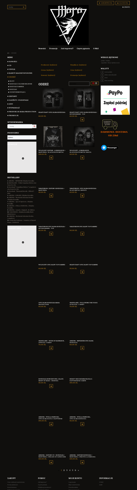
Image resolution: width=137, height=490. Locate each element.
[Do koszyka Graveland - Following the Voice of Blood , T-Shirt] (82, 304)
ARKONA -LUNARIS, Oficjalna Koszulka (21, 195)
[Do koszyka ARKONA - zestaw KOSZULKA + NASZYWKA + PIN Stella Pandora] (82, 452)
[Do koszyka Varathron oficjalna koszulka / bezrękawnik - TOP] (51, 229)
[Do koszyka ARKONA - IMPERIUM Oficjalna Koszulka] (82, 341)
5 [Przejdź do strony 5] (72, 460)
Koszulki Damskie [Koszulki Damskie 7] (17, 86)
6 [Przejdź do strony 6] (75, 460)
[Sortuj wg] (79, 84)
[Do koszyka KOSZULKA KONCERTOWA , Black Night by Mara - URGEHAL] (51, 378)
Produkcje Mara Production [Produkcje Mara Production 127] (22, 112)
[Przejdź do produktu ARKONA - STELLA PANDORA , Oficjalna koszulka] (84, 395)
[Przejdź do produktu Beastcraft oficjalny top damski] (84, 246)
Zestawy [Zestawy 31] (13, 96)
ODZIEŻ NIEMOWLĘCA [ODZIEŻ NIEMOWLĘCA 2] (17, 92)
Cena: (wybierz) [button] (76, 70)
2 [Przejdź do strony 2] (64, 460)
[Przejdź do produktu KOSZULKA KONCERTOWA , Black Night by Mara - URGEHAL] (53, 358)
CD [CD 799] (10, 65)
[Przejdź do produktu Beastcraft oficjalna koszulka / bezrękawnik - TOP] (84, 98)
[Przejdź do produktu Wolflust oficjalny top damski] (53, 246)
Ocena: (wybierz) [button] (47, 70)
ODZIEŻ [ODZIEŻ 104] (12, 77)
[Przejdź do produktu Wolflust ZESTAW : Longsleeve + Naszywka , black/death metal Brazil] (53, 135)
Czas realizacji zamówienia (15, 472)
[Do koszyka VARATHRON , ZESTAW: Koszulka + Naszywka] (51, 192)
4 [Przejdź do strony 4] (69, 460)
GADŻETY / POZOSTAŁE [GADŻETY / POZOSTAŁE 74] (18, 100)
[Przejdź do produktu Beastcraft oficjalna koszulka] (53, 98)
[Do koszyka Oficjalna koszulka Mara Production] (51, 304)
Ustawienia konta (74, 480)
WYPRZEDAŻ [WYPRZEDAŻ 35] (14, 108)
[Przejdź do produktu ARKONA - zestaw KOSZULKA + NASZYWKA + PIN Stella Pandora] (84, 432)
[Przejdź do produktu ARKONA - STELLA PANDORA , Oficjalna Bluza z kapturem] (53, 395)
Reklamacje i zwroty (13, 480)
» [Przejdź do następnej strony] (78, 460)
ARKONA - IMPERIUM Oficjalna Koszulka (21, 181)
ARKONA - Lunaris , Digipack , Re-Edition (22, 210)
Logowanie (72, 472)
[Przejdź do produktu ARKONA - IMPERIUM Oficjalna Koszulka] (84, 321)
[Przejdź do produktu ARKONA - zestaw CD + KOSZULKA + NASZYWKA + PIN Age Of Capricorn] (53, 432)
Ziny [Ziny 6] (11, 104)
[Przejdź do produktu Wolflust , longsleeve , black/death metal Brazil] (84, 135)
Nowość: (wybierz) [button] (48, 75)
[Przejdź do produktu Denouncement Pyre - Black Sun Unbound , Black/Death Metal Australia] (21, 164)
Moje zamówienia (74, 475)
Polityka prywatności (44, 477)
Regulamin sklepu (43, 480)
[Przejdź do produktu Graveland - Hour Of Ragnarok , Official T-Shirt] (53, 321)
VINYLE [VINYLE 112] (12, 69)
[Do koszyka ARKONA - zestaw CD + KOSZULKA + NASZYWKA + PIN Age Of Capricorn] (51, 452)
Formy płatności (12, 475)
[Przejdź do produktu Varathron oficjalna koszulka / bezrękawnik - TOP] (53, 209)
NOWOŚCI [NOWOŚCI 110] (13, 62)
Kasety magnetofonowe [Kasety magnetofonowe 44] (20, 73)
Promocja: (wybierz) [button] (78, 75)
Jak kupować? (42, 472)
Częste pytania (42, 475)
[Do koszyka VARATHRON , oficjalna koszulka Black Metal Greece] (82, 192)
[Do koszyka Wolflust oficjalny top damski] (51, 267)
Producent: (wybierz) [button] (49, 65)
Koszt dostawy (12, 477)
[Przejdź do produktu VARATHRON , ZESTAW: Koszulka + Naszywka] (53, 172)
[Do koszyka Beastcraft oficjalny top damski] (82, 267)
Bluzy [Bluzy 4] (12, 81)
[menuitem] (42, 48)
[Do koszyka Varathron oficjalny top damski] (82, 229)
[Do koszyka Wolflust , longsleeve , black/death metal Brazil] (82, 155)
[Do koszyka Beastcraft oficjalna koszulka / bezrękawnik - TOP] (82, 118)
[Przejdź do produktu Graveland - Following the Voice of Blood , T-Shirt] (84, 283)
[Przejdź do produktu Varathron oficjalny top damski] (84, 209)
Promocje (13, 115)
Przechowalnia (73, 477)
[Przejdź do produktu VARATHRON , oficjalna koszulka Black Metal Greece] (84, 172)
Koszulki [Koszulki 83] (13, 89)
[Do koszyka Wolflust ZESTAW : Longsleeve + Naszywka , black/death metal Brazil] (51, 155)
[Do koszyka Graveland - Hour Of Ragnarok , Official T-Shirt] (51, 341)
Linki (100, 475)
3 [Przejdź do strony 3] (66, 460)
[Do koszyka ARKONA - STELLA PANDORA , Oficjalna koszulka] (82, 415)
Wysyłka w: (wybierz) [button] (78, 65)
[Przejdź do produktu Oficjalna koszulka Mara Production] (53, 283)
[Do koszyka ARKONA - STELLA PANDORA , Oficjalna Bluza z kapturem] (51, 415)
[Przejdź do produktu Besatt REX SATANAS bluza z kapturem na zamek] (21, 248)
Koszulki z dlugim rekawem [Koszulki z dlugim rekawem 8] (21, 84)
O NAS (101, 472)
